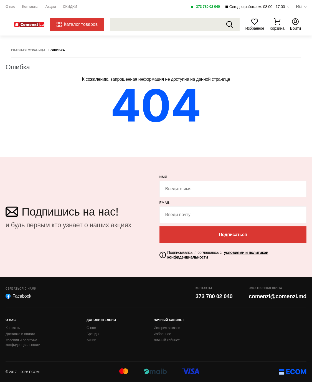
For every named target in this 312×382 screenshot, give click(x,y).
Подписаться (233, 234)
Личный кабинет (166, 340)
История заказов (167, 328)
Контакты (30, 6)
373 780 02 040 (208, 6)
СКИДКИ (70, 6)
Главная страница (28, 50)
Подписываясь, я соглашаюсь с (217, 254)
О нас (10, 6)
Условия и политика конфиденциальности (23, 342)
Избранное (162, 334)
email (164, 203)
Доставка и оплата (20, 334)
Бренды (93, 334)
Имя (163, 177)
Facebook (18, 296)
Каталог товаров (77, 24)
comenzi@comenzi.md (277, 296)
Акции (50, 6)
